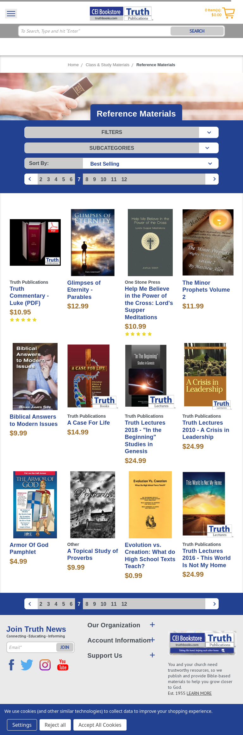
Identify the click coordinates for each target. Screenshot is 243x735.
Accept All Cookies (100, 724)
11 (114, 179)
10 (103, 179)
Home (73, 64)
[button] (121, 132)
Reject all (55, 724)
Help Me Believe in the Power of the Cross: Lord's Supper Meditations (149, 303)
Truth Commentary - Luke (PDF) (29, 296)
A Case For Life (88, 423)
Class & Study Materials (107, 64)
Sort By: (39, 163)
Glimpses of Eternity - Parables (84, 290)
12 (124, 179)
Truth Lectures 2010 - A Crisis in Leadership (206, 430)
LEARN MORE (199, 693)
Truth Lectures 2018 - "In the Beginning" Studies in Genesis (145, 437)
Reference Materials (155, 64)
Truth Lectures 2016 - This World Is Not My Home (207, 558)
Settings (22, 724)
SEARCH (197, 31)
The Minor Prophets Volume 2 (206, 290)
